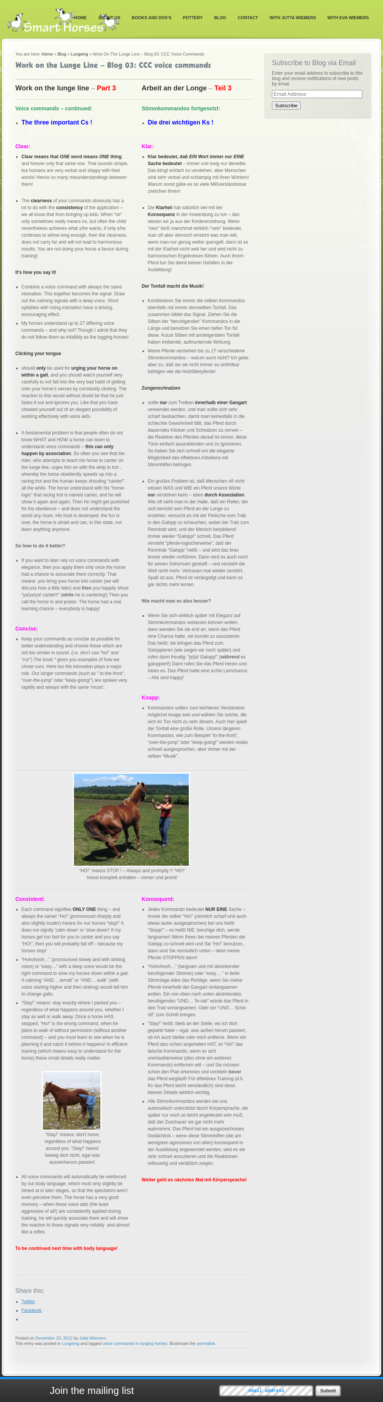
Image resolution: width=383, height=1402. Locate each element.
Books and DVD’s (152, 17)
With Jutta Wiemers (293, 17)
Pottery (193, 17)
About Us (109, 17)
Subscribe (286, 105)
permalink (206, 1343)
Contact (248, 17)
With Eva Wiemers (348, 17)
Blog (220, 17)
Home (80, 17)
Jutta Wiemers (92, 1338)
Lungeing (79, 54)
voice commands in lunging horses (135, 1343)
